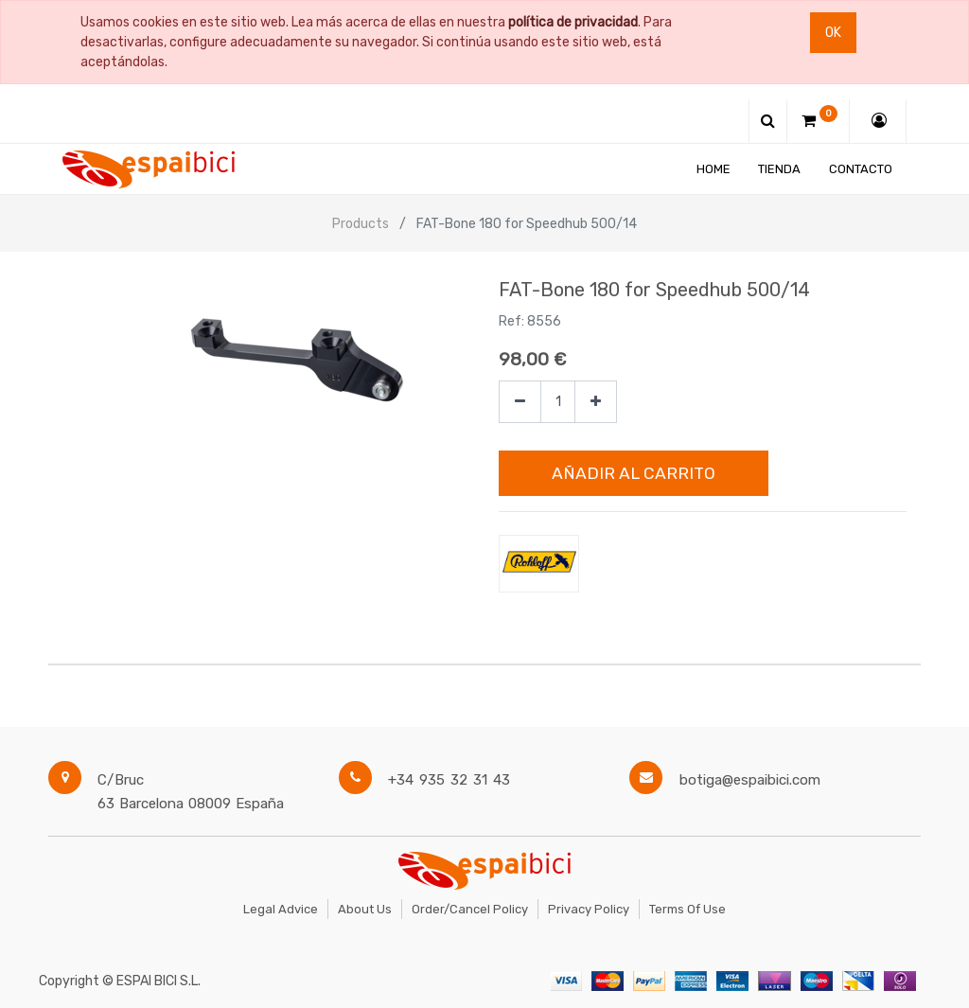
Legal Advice (280, 909)
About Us (365, 909)
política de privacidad (573, 22)
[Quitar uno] (520, 401)
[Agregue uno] (595, 401)
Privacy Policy (588, 909)
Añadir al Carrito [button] (633, 473)
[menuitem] (713, 169)
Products (360, 224)
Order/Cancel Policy (470, 909)
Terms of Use (687, 909)
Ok (833, 33)
